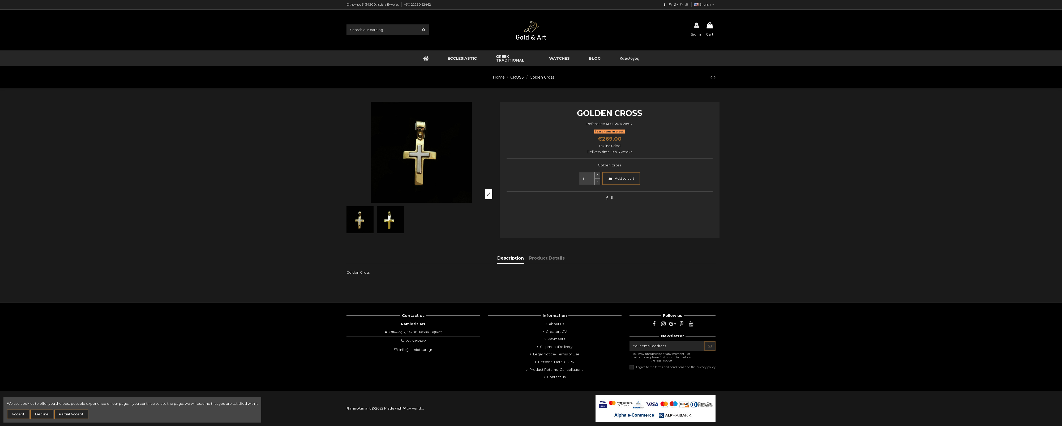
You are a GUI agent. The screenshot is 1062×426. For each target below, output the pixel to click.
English (705, 4)
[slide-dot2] (597, 175)
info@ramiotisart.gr (415, 349)
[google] (676, 5)
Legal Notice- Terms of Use (556, 354)
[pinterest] (681, 5)
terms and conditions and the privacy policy (685, 367)
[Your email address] (667, 346)
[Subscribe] (710, 346)
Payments (556, 339)
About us (556, 324)
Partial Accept (71, 414)
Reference (595, 124)
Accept (18, 414)
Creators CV (556, 331)
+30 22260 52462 (417, 4)
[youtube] (687, 5)
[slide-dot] (597, 182)
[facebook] (665, 5)
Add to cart (621, 178)
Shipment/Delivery (556, 347)
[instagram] (670, 5)
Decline (42, 414)
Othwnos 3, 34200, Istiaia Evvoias (373, 4)
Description (510, 258)
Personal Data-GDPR (556, 362)
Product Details (547, 258)
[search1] (424, 29)
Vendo (417, 408)
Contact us (556, 377)
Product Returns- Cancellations (556, 369)
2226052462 (416, 341)
